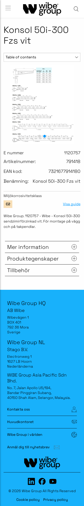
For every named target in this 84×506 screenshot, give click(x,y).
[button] (39, 136)
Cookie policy (28, 499)
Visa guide (71, 204)
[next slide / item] (75, 104)
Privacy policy (55, 499)
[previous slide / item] (9, 104)
